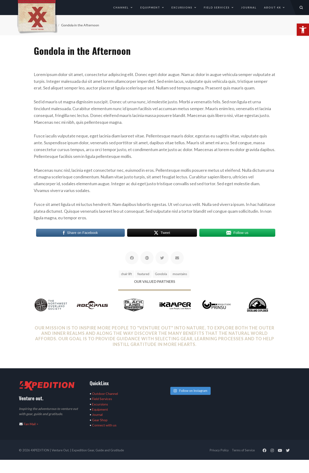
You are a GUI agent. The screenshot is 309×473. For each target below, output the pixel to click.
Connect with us (104, 425)
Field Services (219, 7)
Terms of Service (243, 450)
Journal (249, 7)
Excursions (183, 7)
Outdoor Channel (105, 394)
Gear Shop (100, 420)
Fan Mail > (31, 424)
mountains (180, 274)
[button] (303, 30)
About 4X (274, 7)
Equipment (152, 7)
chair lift (126, 274)
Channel (123, 7)
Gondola (161, 274)
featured (143, 274)
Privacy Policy (219, 450)
